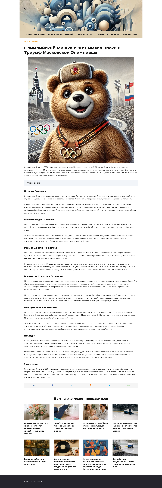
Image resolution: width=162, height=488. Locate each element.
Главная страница (31, 41)
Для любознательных (35, 34)
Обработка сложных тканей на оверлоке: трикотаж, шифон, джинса (64, 427)
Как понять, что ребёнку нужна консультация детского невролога (95, 425)
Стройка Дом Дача (85, 34)
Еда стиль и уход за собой (60, 34)
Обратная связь (129, 34)
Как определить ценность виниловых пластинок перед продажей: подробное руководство (65, 464)
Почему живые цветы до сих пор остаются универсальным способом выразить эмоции (36, 428)
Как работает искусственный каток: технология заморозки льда (124, 463)
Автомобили (113, 34)
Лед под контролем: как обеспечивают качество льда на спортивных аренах (125, 427)
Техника (100, 34)
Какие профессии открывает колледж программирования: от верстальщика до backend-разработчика (94, 464)
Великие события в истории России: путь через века (35, 461)
